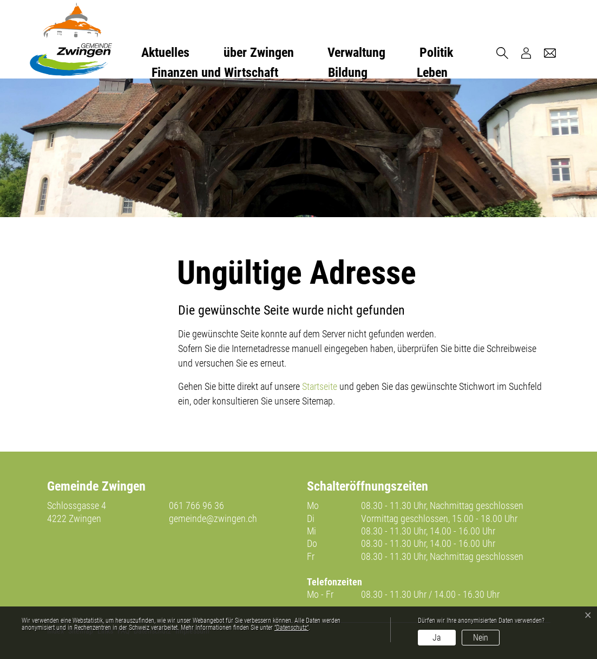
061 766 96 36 (196, 505)
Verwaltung (356, 52)
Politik (436, 52)
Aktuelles (165, 52)
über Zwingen (259, 52)
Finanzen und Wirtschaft (215, 72)
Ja (436, 637)
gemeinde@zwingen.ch (213, 518)
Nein (480, 637)
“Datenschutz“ (291, 627)
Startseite (319, 386)
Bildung (348, 72)
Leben (432, 72)
